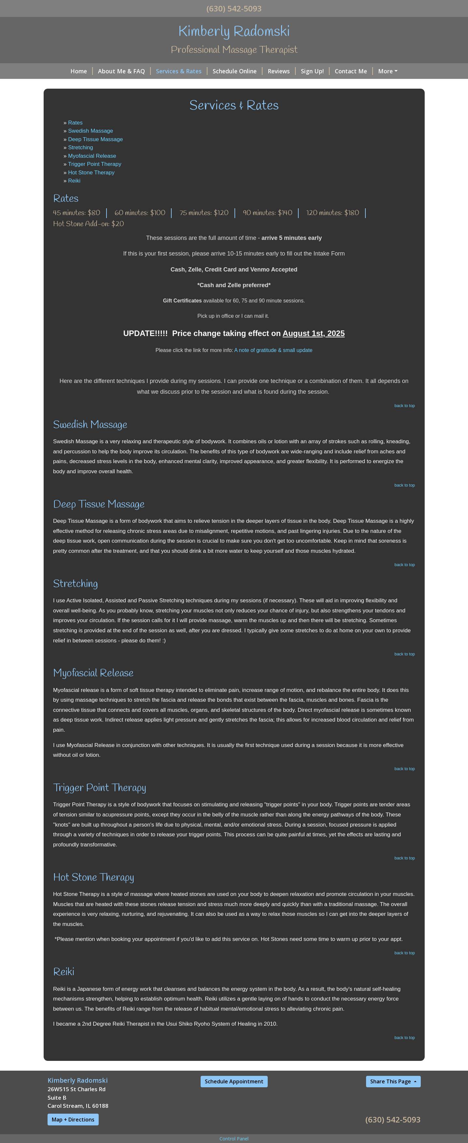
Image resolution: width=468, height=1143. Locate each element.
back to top (404, 405)
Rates (75, 123)
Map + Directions (73, 1119)
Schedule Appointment (234, 1081)
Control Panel (234, 1139)
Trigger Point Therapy (94, 164)
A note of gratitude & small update (273, 350)
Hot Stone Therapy (91, 172)
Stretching (80, 147)
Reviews (282, 71)
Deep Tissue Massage (95, 139)
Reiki (74, 181)
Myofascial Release (92, 156)
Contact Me (354, 71)
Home (81, 71)
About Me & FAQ (124, 71)
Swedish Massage (90, 131)
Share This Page (391, 1081)
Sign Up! (315, 71)
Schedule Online (237, 71)
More (385, 71)
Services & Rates (181, 71)
